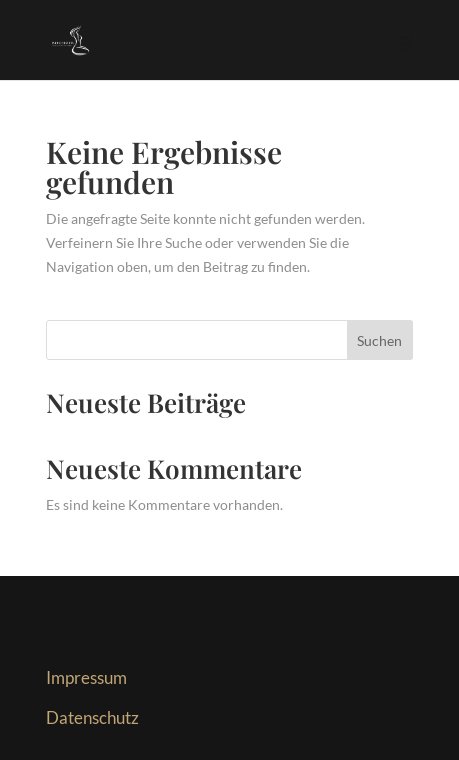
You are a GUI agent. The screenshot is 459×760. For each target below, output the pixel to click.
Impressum (86, 677)
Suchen (379, 340)
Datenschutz (92, 717)
